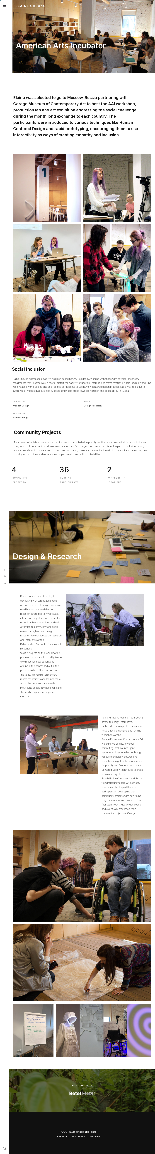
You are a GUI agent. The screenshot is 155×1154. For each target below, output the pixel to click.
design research (93, 406)
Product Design (20, 406)
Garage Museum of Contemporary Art (122, 739)
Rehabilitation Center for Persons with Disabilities (41, 646)
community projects (113, 813)
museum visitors (116, 782)
